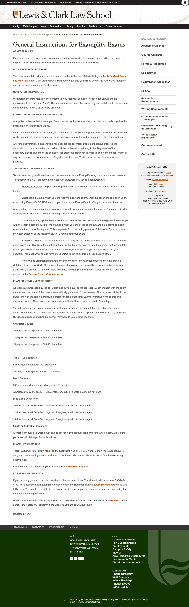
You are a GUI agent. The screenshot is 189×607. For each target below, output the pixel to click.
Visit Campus (30, 26)
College (43, 2)
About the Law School (126, 562)
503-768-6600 (76, 551)
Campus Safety (121, 549)
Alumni (73, 527)
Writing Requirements (154, 109)
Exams (145, 91)
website (113, 500)
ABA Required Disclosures (128, 555)
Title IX (116, 552)
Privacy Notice (121, 583)
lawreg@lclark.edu (104, 484)
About (16, 2)
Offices (22, 34)
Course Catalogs (151, 54)
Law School (65, 2)
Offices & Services (123, 539)
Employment (120, 546)
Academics (55, 26)
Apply (16, 26)
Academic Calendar (153, 45)
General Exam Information (43, 274)
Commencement (151, 145)
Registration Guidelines (155, 81)
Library (69, 26)
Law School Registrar (41, 34)
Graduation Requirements (150, 100)
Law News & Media (124, 559)
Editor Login (120, 587)
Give (43, 26)
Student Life (95, 26)
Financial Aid (56, 527)
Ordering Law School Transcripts (154, 118)
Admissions (20, 527)
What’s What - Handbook (150, 136)
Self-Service (148, 72)
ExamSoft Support (77, 466)
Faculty (81, 26)
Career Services (114, 26)
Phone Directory (122, 573)
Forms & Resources (153, 63)
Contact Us (148, 154)
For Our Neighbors (124, 542)
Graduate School (96, 2)
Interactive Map (122, 580)
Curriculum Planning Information (154, 127)
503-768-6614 (160, 184)
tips (48, 450)
